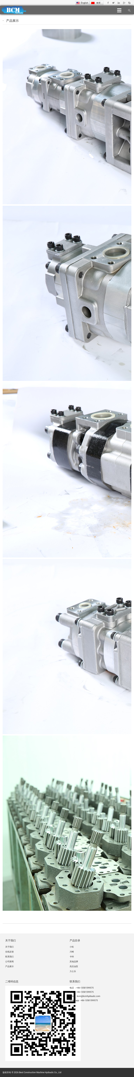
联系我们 (9, 956)
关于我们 (9, 947)
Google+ (124, 3)
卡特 (72, 956)
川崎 (72, 952)
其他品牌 (74, 961)
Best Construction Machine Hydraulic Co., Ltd (40, 1072)
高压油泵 (74, 966)
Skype (129, 3)
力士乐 (73, 971)
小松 (72, 947)
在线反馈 (9, 952)
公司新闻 (9, 961)
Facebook (108, 3)
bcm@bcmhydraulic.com (88, 996)
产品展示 (12, 20)
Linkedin (118, 3)
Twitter (113, 3)
